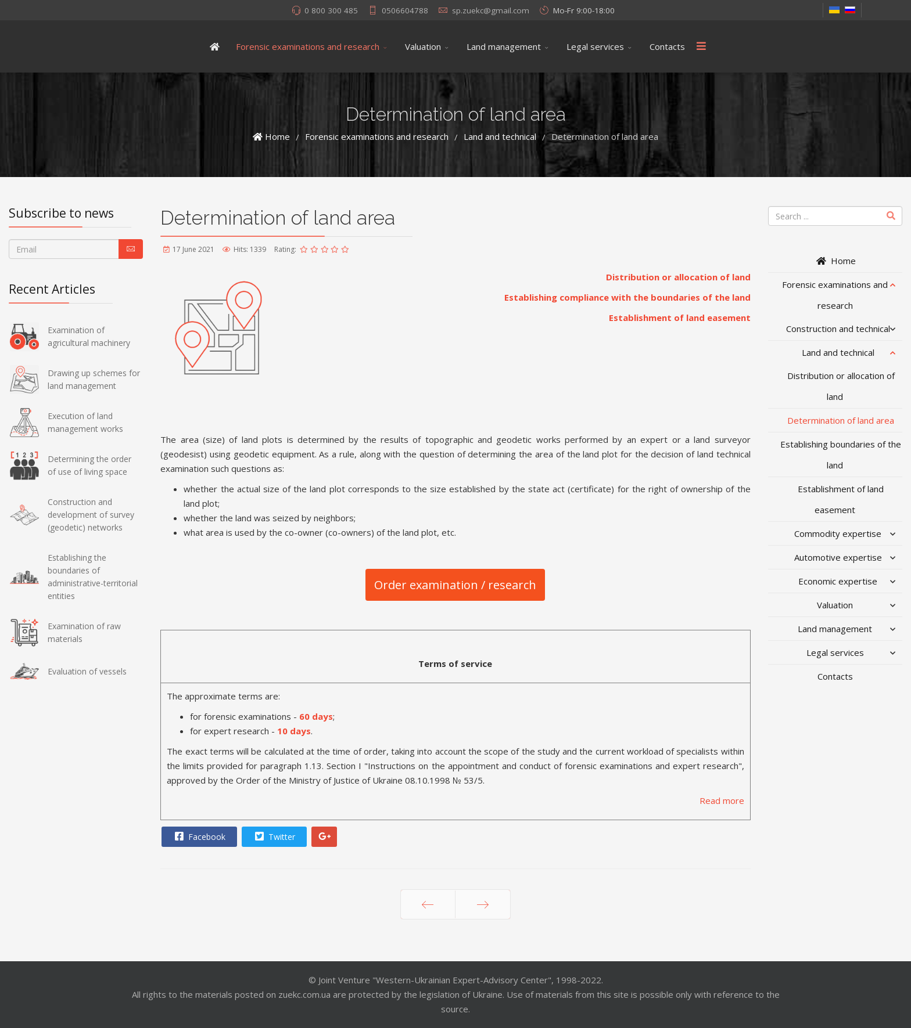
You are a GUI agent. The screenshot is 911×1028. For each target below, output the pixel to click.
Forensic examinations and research (307, 46)
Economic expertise (837, 581)
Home (835, 260)
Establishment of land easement (680, 317)
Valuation (423, 46)
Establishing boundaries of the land (840, 454)
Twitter (273, 836)
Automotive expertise (838, 557)
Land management (504, 46)
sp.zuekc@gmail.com (490, 10)
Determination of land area (840, 420)
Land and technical (838, 352)
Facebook (198, 836)
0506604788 (405, 10)
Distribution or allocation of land (678, 277)
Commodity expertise (837, 533)
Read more (722, 800)
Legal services (595, 46)
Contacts (667, 46)
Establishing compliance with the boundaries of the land (627, 297)
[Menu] (701, 46)
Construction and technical (838, 328)
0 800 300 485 (331, 10)
